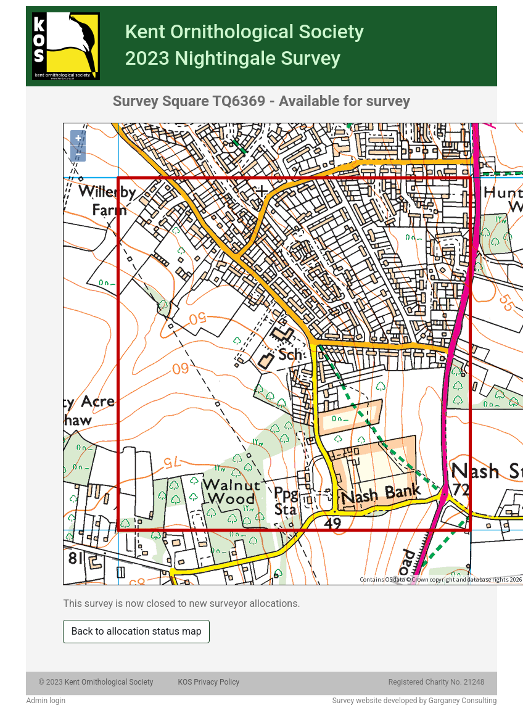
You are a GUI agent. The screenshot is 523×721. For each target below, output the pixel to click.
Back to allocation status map (136, 631)
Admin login (45, 700)
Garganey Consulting (463, 700)
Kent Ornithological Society (109, 682)
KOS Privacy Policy (209, 682)
